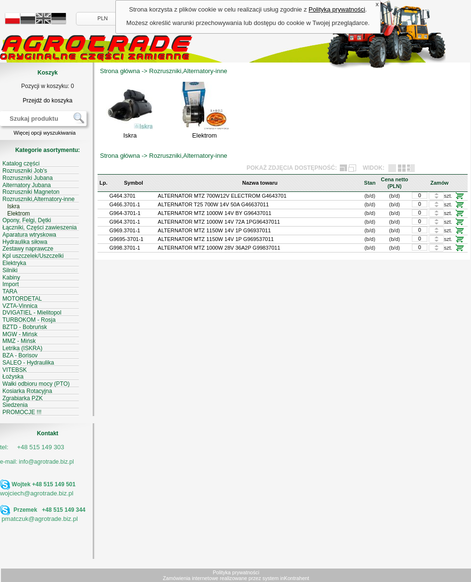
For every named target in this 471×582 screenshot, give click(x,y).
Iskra (129, 135)
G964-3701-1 (125, 213)
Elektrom (204, 135)
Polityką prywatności (337, 9)
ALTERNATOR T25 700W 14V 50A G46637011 (213, 204)
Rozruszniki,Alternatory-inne (188, 71)
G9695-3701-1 (127, 239)
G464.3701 (123, 196)
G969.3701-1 (125, 230)
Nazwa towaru (259, 183)
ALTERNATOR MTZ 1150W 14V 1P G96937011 (214, 230)
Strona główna (120, 71)
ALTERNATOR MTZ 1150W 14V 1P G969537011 (215, 239)
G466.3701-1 (125, 204)
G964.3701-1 (125, 222)
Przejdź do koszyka (47, 100)
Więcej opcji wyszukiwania (44, 133)
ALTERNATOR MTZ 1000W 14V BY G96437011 (214, 213)
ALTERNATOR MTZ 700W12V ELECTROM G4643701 (222, 196)
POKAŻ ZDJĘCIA (270, 167)
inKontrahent (294, 578)
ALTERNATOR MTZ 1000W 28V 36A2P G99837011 (219, 248)
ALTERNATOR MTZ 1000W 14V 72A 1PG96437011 (219, 222)
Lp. (103, 183)
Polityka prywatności (236, 572)
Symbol (133, 183)
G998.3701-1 (125, 248)
